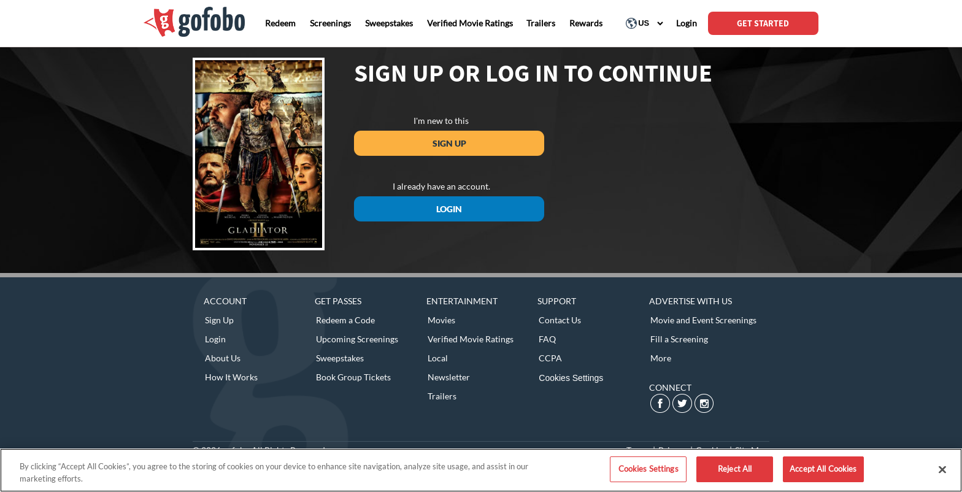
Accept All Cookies (823, 469)
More (660, 358)
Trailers (442, 396)
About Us (222, 358)
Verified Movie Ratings (471, 339)
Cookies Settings (571, 378)
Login (449, 209)
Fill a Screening (679, 339)
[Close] (942, 469)
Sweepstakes (340, 358)
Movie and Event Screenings (703, 320)
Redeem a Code (345, 320)
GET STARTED (763, 23)
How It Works (231, 377)
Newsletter (449, 377)
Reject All (735, 469)
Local (438, 358)
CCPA (550, 358)
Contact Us (560, 320)
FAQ (547, 339)
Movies (441, 320)
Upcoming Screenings (357, 339)
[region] (481, 470)
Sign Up (449, 143)
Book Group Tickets (353, 377)
